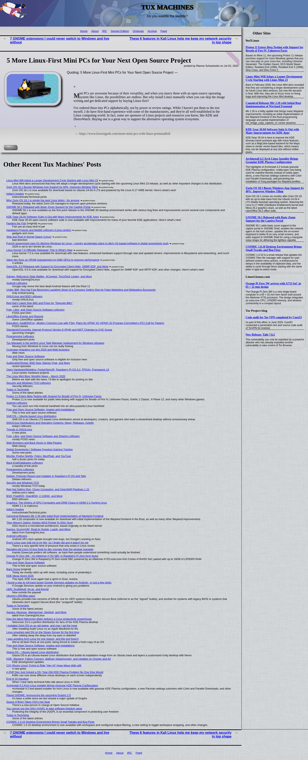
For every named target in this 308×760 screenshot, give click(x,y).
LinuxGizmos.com (258, 276)
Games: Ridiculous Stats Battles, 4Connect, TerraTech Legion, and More (49, 276)
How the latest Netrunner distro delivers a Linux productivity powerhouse (49, 618)
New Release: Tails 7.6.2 (260, 334)
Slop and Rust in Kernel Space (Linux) (29, 236)
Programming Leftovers (20, 336)
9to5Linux (252, 40)
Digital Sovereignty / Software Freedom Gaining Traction (39, 449)
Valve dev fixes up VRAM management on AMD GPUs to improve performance (52, 259)
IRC (104, 31)
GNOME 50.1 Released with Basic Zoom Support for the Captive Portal (270, 219)
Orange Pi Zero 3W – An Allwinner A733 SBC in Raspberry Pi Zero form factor (52, 555)
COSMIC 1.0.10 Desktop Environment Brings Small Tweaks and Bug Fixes (274, 248)
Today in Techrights (17, 389)
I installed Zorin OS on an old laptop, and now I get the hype (41, 625)
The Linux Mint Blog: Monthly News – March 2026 (35, 376)
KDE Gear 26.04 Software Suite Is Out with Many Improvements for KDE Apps (272, 131)
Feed (164, 31)
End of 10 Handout (17, 678)
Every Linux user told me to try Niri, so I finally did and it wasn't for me (47, 542)
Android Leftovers (16, 283)
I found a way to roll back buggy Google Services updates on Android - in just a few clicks (58, 582)
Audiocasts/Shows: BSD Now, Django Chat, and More (38, 363)
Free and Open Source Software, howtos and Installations (40, 409)
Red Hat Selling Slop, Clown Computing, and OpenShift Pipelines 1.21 (47, 489)
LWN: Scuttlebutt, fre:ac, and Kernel (27, 589)
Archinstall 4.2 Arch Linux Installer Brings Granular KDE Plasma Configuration (272, 160)
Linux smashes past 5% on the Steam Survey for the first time (42, 632)
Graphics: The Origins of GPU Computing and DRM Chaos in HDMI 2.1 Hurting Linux (56, 502)
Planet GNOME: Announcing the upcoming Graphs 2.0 (38, 695)
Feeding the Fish (16, 223)
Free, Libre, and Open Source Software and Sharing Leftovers (43, 436)
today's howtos (15, 193)
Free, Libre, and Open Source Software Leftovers (35, 309)
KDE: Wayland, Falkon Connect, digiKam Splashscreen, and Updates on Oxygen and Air (58, 658)
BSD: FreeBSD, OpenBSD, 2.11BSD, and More (34, 496)
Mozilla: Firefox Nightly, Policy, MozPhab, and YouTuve (38, 456)
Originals (138, 31)
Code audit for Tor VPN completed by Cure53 (274, 317)
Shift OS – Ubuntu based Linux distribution (31, 416)
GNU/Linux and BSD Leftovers (24, 296)
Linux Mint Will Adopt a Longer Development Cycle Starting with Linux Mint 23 (274, 78)
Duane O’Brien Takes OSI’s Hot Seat (28, 701)
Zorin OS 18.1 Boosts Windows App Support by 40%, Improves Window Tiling (275, 190)
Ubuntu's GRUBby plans (20, 595)
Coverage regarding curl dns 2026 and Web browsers (38, 349)
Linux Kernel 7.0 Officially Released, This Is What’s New (39, 250)
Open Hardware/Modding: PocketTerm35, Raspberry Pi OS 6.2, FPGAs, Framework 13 (57, 369)
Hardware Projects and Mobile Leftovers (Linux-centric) (38, 230)
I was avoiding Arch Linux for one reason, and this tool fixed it (42, 638)
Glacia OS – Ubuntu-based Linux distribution (32, 652)
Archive (152, 31)
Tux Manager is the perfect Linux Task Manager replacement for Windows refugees (55, 343)
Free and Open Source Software (25, 356)
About (95, 31)
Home (84, 31)
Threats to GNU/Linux (19, 429)
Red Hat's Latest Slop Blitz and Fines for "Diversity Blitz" (39, 303)
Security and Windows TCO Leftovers (28, 382)
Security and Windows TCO (22, 482)
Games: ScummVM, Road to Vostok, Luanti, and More (38, 529)
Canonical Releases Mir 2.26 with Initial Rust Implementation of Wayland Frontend (273, 104)
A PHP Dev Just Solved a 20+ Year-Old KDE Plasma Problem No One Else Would (54, 672)
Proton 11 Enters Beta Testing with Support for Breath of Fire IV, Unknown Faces (274, 49)
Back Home (13, 569)
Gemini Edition (120, 31)
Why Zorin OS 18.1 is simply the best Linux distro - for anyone (42, 200)
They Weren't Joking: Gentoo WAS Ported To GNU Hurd (39, 522)
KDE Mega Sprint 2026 (20, 575)
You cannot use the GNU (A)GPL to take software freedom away (44, 708)
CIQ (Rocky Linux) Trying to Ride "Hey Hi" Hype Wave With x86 (44, 665)
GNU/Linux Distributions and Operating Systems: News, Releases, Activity (50, 422)
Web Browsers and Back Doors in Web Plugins (34, 442)
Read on (10, 147)
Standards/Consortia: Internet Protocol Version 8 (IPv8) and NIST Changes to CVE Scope (59, 329)
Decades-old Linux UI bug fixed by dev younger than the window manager (50, 549)
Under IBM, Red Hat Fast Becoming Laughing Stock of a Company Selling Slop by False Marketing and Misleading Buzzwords (81, 289)
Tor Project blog (256, 310)
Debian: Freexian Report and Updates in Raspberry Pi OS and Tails (46, 476)
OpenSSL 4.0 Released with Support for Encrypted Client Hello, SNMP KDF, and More (57, 266)
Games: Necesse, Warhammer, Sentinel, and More (36, 612)
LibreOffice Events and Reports (24, 316)
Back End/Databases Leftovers (24, 462)
